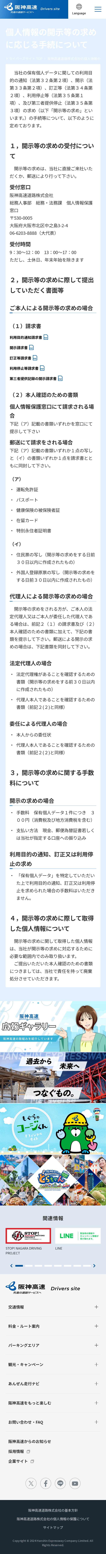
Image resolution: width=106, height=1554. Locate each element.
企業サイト (18, 1461)
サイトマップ (53, 1527)
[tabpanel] (28, 1241)
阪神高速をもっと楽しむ (29, 1403)
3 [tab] (38, 1266)
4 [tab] (48, 1266)
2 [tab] (29, 1266)
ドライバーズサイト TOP (24, 58)
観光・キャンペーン (25, 1364)
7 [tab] (77, 1266)
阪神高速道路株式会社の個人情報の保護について (53, 1518)
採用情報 (16, 1451)
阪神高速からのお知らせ (29, 1441)
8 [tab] (87, 1266)
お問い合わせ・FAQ (25, 1422)
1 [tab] (19, 1266)
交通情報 (16, 1307)
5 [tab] (58, 1266)
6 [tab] (67, 1266)
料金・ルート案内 (24, 1326)
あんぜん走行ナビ (24, 1383)
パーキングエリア (23, 1345)
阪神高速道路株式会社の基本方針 (53, 1510)
